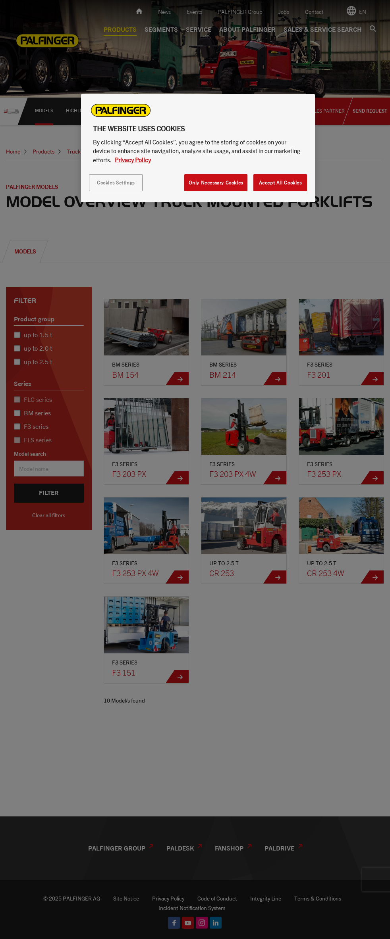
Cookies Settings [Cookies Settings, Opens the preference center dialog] (116, 183)
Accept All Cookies (280, 183)
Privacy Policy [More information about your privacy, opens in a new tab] (133, 159)
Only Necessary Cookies (216, 183)
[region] (198, 148)
